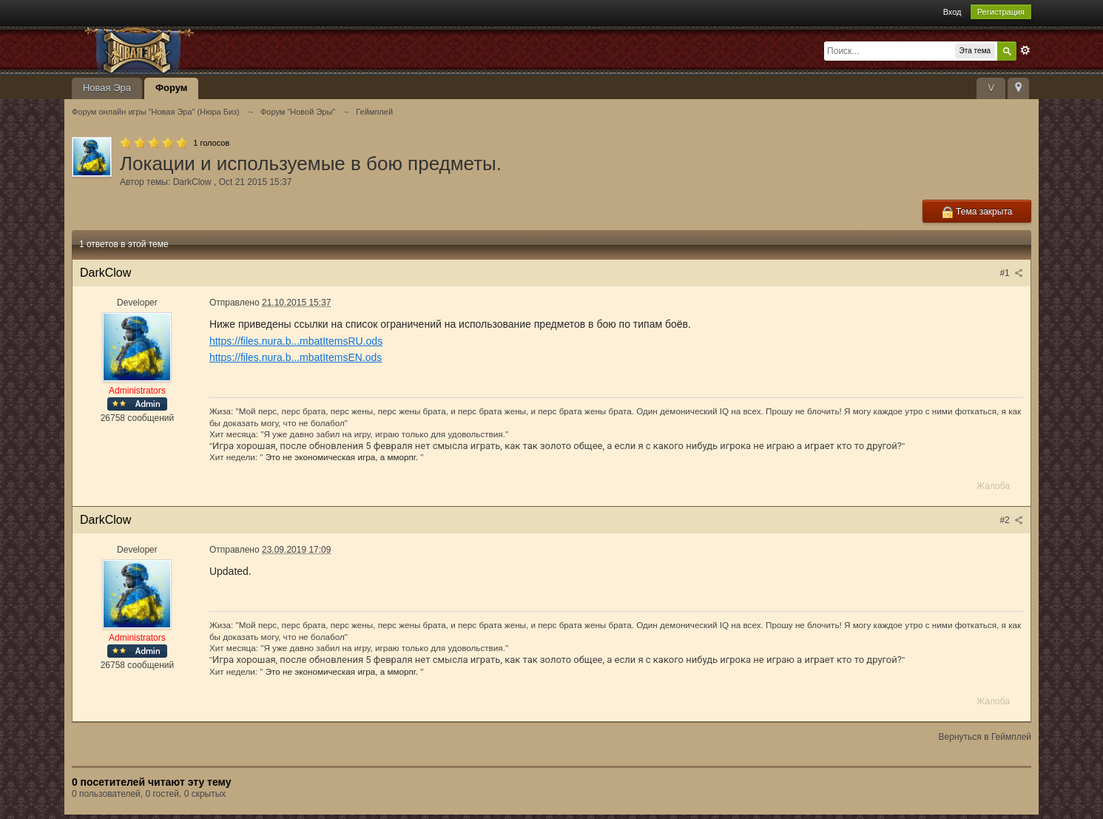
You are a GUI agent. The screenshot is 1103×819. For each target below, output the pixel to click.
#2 (1011, 520)
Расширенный (1025, 50)
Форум (171, 87)
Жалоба (993, 486)
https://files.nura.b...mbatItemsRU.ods (295, 341)
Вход (952, 11)
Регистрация (1001, 11)
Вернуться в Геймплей (985, 737)
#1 (1011, 273)
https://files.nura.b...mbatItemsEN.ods (295, 357)
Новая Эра (107, 87)
